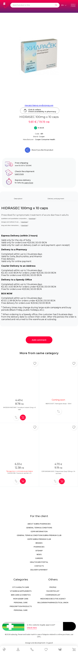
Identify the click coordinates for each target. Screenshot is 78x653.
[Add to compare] (16, 417)
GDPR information (39, 531)
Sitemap (39, 551)
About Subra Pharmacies (39, 524)
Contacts (39, 566)
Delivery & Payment (39, 570)
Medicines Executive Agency (53, 599)
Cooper (42, 137)
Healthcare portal (39, 562)
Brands (39, 543)
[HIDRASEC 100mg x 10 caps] (39, 56)
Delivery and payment (56, 199)
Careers (39, 558)
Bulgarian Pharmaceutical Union (53, 603)
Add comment (39, 340)
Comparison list (52, 595)
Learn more (19, 174)
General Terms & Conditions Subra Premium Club (39, 535)
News (39, 554)
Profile (52, 587)
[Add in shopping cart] (23, 417)
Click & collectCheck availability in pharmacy (39, 111)
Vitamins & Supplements (20, 591)
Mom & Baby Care (20, 599)
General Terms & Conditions (39, 528)
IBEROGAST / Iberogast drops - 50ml (58, 404)
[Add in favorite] (35, 363)
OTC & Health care (20, 587)
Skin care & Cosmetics (20, 595)
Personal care (21, 603)
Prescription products (21, 606)
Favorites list (52, 591)
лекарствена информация (39, 105)
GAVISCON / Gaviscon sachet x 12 (19, 473)
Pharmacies (39, 547)
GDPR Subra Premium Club (39, 539)
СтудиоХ (49, 643)
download (32, 218)
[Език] (63, 5)
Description (18, 199)
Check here (32, 628)
